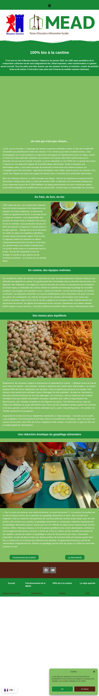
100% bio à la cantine (62, 583)
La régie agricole (87, 583)
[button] (94, 671)
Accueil (11, 583)
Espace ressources (11, 593)
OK (62, 689)
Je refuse (85, 689)
